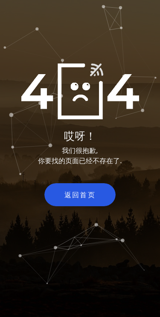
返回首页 (80, 194)
